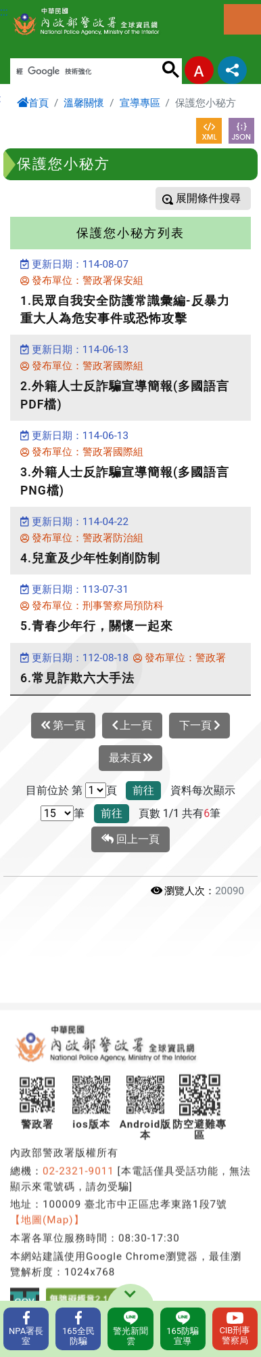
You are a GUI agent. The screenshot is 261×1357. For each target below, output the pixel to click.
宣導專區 (140, 103)
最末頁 (131, 758)
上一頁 (132, 725)
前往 (143, 790)
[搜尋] (85, 72)
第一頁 (63, 725)
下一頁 (199, 725)
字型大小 (199, 70)
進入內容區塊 (32, 7)
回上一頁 (130, 839)
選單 (242, 19)
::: (4, 11)
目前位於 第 (54, 790)
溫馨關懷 (84, 103)
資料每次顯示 (202, 790)
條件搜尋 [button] (218, 198)
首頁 (33, 103)
